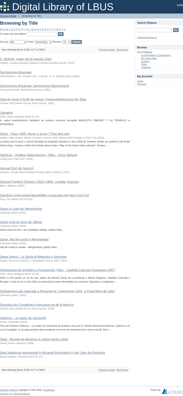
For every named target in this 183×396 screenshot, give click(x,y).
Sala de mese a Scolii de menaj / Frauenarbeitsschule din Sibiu (43, 99)
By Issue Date (149, 58)
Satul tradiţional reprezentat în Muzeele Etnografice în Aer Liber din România (52, 352)
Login (180, 4)
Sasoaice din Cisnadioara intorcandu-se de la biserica (37, 304)
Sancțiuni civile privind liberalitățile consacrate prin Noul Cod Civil (44, 195)
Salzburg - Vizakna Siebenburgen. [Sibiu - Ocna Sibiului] (38, 155)
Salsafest (6, 112)
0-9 (2, 29)
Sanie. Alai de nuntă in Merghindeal (24, 239)
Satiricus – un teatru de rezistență (23, 318)
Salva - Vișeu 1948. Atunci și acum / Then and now (35, 133)
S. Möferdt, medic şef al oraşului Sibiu (26, 59)
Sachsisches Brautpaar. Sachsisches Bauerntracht (34, 85)
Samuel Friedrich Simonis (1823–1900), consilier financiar (39, 181)
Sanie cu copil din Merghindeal (21, 208)
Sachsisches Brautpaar (16, 72)
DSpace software (9, 390)
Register (141, 84)
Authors (145, 61)
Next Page (122, 49)
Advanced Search (147, 37)
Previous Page (107, 49)
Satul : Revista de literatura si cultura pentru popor (34, 339)
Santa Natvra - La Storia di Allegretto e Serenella (33, 256)
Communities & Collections (156, 55)
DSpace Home (8, 15)
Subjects (146, 67)
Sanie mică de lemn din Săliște (21, 222)
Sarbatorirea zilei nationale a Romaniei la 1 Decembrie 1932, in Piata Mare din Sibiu (57, 291)
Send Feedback (21, 394)
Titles (144, 64)
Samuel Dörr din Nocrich (17, 168)
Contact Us (6, 394)
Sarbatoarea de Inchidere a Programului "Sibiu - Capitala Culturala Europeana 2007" (58, 270)
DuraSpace (49, 390)
